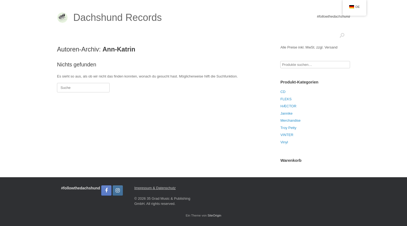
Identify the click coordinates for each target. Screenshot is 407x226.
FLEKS (285, 99)
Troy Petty (288, 128)
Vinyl (284, 142)
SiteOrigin (214, 215)
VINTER (286, 135)
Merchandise (290, 120)
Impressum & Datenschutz (155, 188)
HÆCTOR (288, 106)
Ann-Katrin (119, 49)
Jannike (286, 113)
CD (282, 92)
